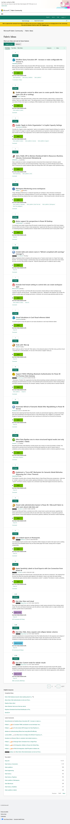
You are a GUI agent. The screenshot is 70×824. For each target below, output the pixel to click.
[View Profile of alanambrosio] (19, 127)
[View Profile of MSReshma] (23, 539)
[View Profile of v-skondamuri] (20, 508)
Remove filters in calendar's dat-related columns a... (25, 738)
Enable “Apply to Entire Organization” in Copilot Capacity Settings (39, 125)
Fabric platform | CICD (27, 173)
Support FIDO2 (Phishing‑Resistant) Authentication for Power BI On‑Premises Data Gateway (38, 375)
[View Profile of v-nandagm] (19, 572)
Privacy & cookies (4, 811)
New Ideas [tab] (20, 48)
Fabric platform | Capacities (19, 204)
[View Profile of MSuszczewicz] (15, 288)
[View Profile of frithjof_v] (18, 190)
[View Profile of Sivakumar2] (15, 410)
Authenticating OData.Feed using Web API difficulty (24, 731)
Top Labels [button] (7, 757)
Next (64, 793)
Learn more (4, 5)
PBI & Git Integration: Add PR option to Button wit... (27, 748)
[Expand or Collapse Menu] (2, 14)
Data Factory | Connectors (11, 764)
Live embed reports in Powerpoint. (28, 538)
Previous (54, 793)
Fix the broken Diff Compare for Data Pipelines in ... (27, 728)
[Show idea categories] (51, 48)
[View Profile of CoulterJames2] (19, 223)
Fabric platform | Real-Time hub (33, 204)
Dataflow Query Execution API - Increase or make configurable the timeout (39, 60)
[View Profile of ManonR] (18, 346)
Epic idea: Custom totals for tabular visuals (31, 662)
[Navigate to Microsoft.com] (5, 10)
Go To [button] (63, 17)
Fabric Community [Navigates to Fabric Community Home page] (16, 10)
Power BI (15, 237)
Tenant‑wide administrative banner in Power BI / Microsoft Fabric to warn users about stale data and (39, 506)
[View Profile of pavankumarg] (20, 377)
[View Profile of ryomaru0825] (8, 734)
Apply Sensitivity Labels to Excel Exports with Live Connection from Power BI (39, 569)
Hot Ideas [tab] (7, 48)
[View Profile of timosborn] (7, 738)
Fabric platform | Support (43, 141)
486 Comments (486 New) (18, 680)
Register (48, 17)
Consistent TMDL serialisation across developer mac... (27, 724)
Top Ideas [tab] (13, 48)
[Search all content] (51, 20)
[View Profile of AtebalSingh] (15, 476)
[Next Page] (65, 685)
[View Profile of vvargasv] (19, 96)
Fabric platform (38, 77)
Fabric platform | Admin (18, 110)
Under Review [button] (18, 643)
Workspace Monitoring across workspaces (30, 188)
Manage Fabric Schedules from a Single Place (25, 741)
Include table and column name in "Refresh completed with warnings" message (40, 253)
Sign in (53, 17)
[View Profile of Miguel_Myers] (24, 603)
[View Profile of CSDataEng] (14, 63)
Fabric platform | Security (30, 141)
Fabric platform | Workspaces (48, 204)
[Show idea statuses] (60, 48)
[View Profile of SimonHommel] (8, 721)
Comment (14, 112)
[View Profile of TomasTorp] (18, 319)
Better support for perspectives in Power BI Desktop (34, 221)
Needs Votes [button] (17, 612)
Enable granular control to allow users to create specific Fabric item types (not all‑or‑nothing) (39, 93)
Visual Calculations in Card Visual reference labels (33, 317)
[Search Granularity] (27, 20)
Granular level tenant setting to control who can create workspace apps (39, 285)
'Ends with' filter (21, 345)
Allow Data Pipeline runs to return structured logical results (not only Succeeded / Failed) (40, 440)
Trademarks (3, 816)
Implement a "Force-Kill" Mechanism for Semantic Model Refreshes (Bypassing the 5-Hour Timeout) (39, 473)
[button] (9, 44)
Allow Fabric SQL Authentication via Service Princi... (18, 700)
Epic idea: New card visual (25, 601)
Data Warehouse (9, 783)
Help (58, 17)
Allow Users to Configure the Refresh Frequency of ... (29, 734)
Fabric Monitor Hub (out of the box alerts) (15, 706)
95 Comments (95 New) (18, 650)
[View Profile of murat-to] (14, 443)
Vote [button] (15, 55)
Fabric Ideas (29, 31)
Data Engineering (16, 77)
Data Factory (8, 773)
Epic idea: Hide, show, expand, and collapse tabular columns (37, 632)
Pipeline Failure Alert (10, 703)
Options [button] (18, 44)
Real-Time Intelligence (17, 206)
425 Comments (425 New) (18, 619)
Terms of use (3, 814)
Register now (45, 25)
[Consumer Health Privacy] (19, 819)
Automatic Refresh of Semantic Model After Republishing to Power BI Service (40, 407)
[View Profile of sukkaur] (12, 752)
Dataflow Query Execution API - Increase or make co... (27, 721)
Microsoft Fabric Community (13, 31)
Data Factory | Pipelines (18, 457)
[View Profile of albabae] (7, 731)
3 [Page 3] (55, 686)
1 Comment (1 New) (17, 80)
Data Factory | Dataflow (27, 77)
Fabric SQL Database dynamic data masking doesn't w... (19, 697)
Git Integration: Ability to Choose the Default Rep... (26, 745)
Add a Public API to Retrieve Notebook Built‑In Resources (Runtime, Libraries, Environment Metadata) (39, 157)
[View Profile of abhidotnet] (14, 159)
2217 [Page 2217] (62, 686)
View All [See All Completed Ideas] (7, 712)
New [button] (18, 73)
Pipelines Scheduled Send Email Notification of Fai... (18, 709)
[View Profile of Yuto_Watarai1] (20, 255)
